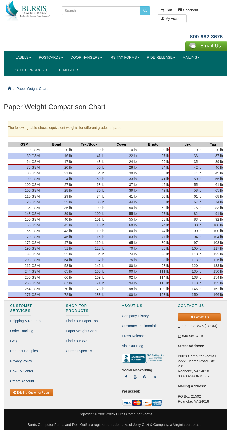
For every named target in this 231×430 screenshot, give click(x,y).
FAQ (13, 341)
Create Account (22, 381)
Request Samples (24, 351)
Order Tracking (21, 331)
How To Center (21, 371)
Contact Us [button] (199, 317)
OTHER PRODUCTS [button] (33, 70)
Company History (135, 316)
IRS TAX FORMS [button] (124, 57)
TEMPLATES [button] (70, 70)
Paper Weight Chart (81, 331)
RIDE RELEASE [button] (161, 57)
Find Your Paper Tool (82, 321)
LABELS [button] (23, 57)
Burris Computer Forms (134, 414)
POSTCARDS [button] (51, 57)
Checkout (188, 10)
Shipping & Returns (25, 321)
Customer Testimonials (139, 326)
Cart (166, 10)
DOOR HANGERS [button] (86, 57)
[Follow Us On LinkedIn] (154, 377)
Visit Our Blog (132, 346)
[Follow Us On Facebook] (126, 377)
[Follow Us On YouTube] (135, 377)
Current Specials (79, 351)
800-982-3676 (206, 37)
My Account (172, 19)
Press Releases (134, 336)
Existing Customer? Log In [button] (32, 392)
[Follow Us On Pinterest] (144, 377)
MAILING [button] (191, 57)
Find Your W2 (76, 341)
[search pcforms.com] (145, 10)
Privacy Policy (21, 361)
